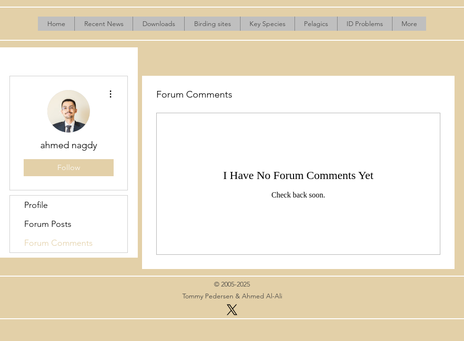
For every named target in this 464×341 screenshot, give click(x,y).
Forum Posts (47, 224)
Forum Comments (58, 243)
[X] (232, 309)
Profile (36, 205)
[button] (158, 24)
